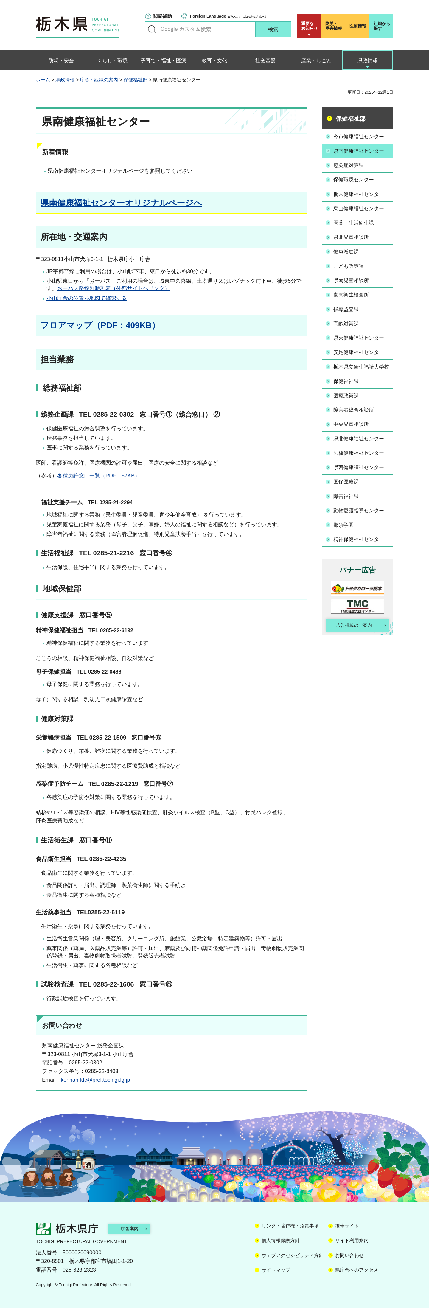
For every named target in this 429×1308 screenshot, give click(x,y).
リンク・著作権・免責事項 (290, 1225)
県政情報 (64, 79)
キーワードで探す (152, 29)
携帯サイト (347, 1225)
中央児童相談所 (353, 425)
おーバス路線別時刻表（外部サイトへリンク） (113, 288)
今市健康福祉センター (361, 136)
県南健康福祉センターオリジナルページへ (121, 203)
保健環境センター (355, 179)
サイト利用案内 (352, 1240)
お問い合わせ (349, 1255)
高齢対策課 (347, 319)
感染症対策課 (350, 165)
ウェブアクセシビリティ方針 (293, 1255)
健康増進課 (347, 249)
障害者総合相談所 (355, 411)
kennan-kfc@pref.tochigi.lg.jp (95, 1080)
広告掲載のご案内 (352, 624)
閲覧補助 (162, 16)
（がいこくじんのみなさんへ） (229, 16)
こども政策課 (350, 263)
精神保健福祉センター (361, 538)
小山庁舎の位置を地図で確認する (86, 298)
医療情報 (357, 26)
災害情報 (334, 26)
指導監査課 (347, 305)
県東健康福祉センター (361, 333)
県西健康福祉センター (361, 468)
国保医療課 (347, 482)
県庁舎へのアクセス (356, 1270)
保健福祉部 (135, 79)
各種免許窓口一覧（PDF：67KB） (98, 476)
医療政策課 (347, 397)
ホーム (43, 79)
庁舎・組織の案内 (99, 79)
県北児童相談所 (353, 235)
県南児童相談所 (353, 277)
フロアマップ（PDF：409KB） (100, 325)
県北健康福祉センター (361, 439)
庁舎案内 (132, 1228)
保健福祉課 (347, 383)
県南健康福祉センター (361, 151)
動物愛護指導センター (361, 510)
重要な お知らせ (309, 26)
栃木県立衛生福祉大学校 (361, 365)
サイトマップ (276, 1270)
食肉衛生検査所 (353, 291)
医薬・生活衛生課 (355, 221)
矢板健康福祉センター (361, 454)
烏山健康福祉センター (361, 207)
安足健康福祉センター (361, 347)
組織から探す (382, 26)
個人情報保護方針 (281, 1240)
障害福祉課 (347, 496)
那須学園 (344, 524)
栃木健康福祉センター (361, 193)
